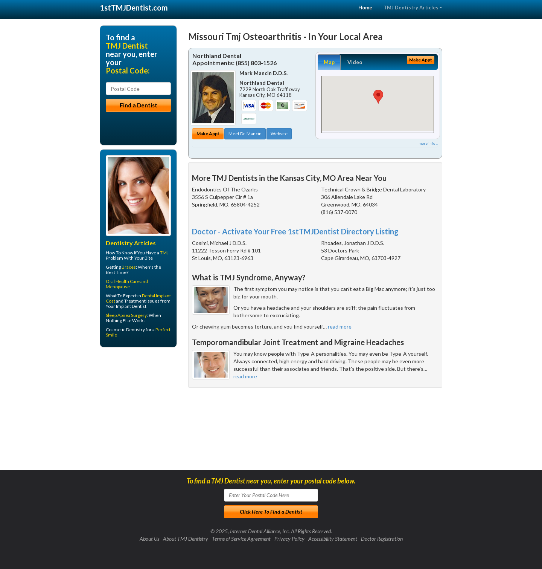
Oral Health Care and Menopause (127, 283)
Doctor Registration (382, 538)
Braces (129, 267)
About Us (149, 538)
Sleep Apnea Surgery (126, 315)
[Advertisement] (138, 411)
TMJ (164, 252)
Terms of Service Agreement (241, 538)
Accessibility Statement (332, 538)
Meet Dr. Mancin (245, 133)
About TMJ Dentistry (185, 538)
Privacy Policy (289, 538)
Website (279, 133)
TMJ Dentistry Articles (413, 8)
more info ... (428, 143)
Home (365, 8)
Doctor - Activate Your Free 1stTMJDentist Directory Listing (295, 231)
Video (354, 62)
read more (340, 326)
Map (329, 62)
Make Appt (207, 133)
